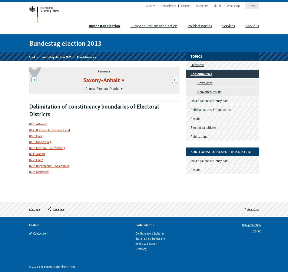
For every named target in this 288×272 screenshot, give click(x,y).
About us (252, 25)
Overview (197, 65)
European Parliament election (153, 25)
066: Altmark (38, 124)
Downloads (204, 82)
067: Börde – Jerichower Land (49, 130)
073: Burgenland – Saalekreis (49, 165)
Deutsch (150, 5)
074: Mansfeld (39, 171)
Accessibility (168, 5)
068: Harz (35, 136)
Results (195, 118)
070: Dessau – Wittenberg (47, 148)
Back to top (253, 209)
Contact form (41, 233)
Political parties (200, 25)
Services (228, 25)
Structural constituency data (209, 100)
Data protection (251, 225)
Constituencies (86, 57)
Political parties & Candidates (211, 109)
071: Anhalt (37, 154)
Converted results (209, 91)
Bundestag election (104, 25)
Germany (104, 71)
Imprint (256, 231)
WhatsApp (233, 5)
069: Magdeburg (40, 142)
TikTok (217, 5)
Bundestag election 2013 (56, 57)
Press (252, 5)
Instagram (202, 5)
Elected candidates (203, 127)
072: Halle (36, 159)
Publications (199, 136)
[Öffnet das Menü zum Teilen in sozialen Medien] (55, 209)
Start (44, 14)
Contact (186, 5)
